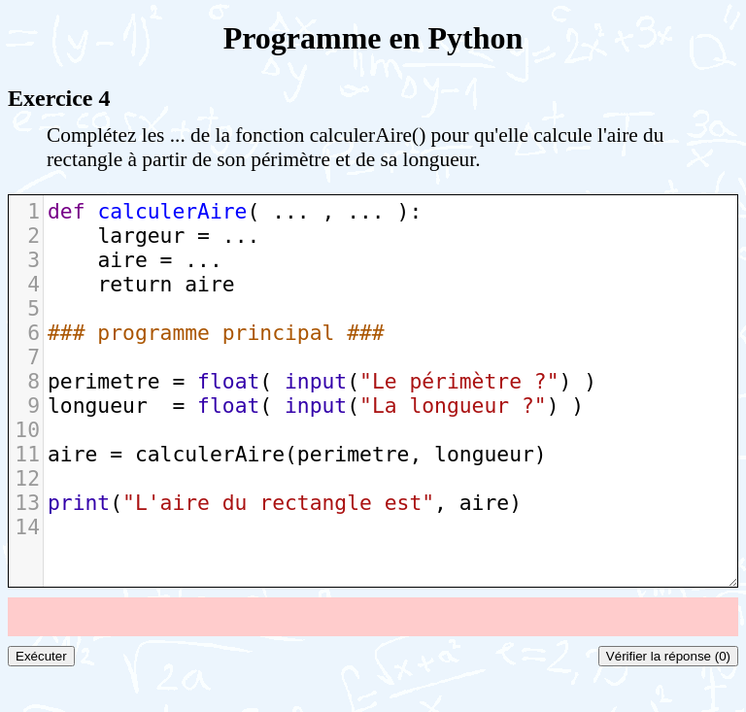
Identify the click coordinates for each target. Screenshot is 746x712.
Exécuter (41, 656)
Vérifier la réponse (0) (668, 656)
